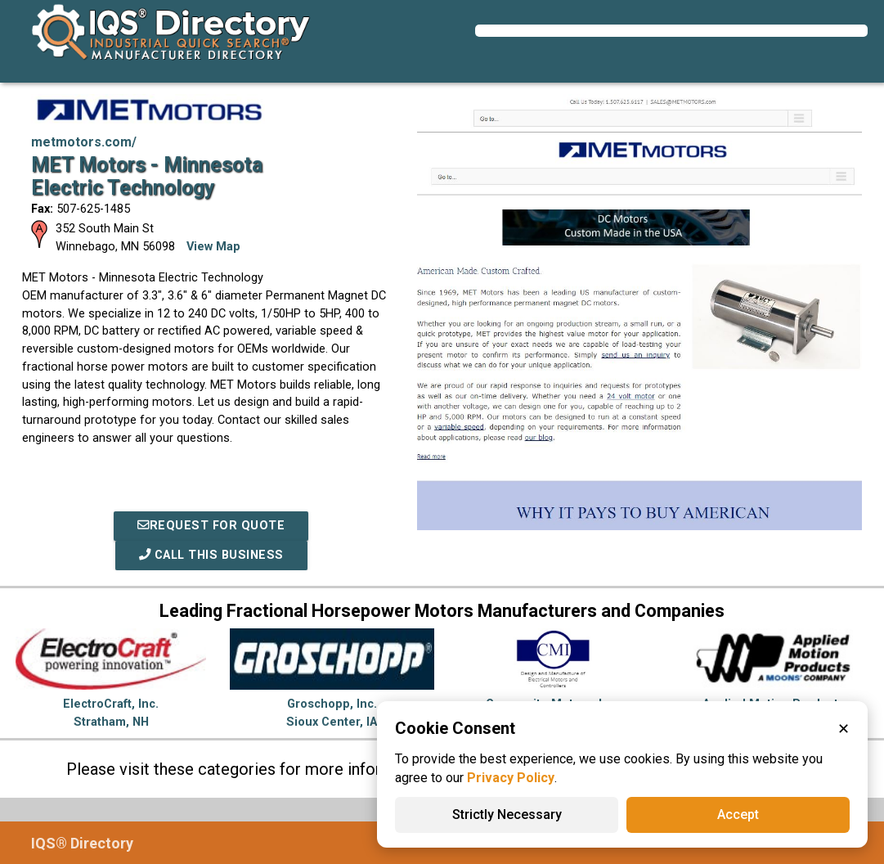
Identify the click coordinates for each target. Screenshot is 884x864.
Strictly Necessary (507, 814)
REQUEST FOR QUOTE (211, 526)
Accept (738, 814)
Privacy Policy (510, 777)
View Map (213, 247)
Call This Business (211, 555)
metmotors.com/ (84, 142)
